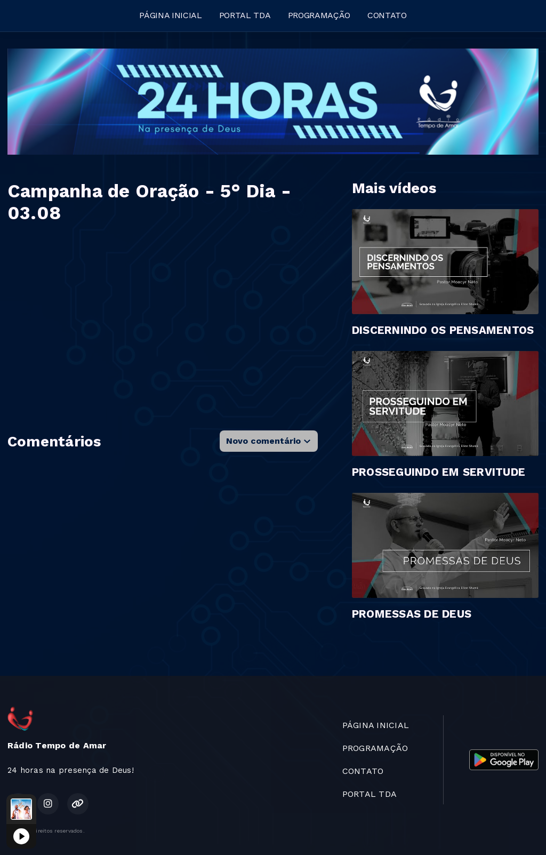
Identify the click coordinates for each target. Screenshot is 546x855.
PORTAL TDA (245, 15)
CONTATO (387, 15)
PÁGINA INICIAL (170, 15)
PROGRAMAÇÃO (319, 15)
